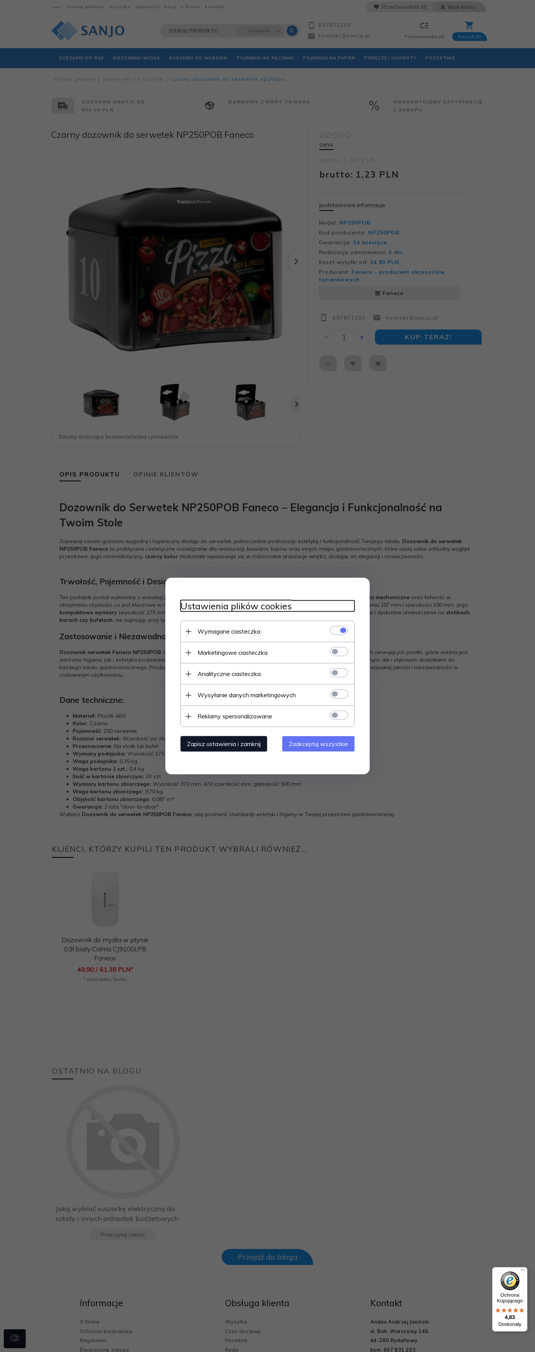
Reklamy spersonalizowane (235, 716)
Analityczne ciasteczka (229, 674)
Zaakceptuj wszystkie (318, 744)
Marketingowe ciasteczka (233, 652)
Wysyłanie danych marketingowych (247, 695)
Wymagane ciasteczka (229, 631)
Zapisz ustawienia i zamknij (224, 744)
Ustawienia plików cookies (236, 606)
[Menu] (522, 1271)
